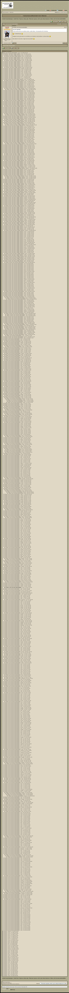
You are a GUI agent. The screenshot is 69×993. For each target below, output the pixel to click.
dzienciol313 (26, 117)
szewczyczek (22, 789)
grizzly (22, 677)
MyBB (7, 988)
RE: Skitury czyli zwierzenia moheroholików (13, 335)
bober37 (25, 295)
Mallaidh (22, 68)
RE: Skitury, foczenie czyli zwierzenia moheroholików (13, 261)
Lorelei (25, 294)
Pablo (22, 71)
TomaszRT (22, 743)
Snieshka (23, 793)
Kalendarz (60, 10)
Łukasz (25, 240)
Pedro (23, 56)
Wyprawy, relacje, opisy (23, 18)
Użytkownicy (53, 10)
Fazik (26, 205)
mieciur (22, 62)
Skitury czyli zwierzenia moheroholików (10, 52)
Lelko (25, 83)
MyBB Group (12, 989)
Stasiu (26, 154)
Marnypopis (23, 599)
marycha (25, 82)
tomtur (25, 274)
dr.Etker (26, 184)
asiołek (25, 99)
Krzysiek (22, 59)
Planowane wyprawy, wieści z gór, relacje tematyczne (39, 18)
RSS (26, 986)
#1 (66, 27)
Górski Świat (8, 986)
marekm (21, 366)
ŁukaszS (21, 423)
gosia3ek (25, 86)
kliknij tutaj (44, 15)
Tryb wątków (59, 23)
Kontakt (4, 986)
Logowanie (6, 12)
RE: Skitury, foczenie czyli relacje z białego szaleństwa (13, 79)
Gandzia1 (25, 92)
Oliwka (21, 813)
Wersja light (23, 986)
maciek (26, 80)
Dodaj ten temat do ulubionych (14, 983)
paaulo (19, 52)
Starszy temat (5, 45)
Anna (25, 138)
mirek (22, 686)
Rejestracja (11, 12)
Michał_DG (22, 842)
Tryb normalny (64, 23)
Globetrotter (26, 199)
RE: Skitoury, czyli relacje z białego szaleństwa (12, 53)
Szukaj (47, 10)
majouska (25, 107)
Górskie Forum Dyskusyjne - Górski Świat (10, 18)
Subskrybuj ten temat (6, 983)
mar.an (25, 264)
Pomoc (65, 10)
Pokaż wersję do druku (6, 982)
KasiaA (22, 58)
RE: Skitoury (5, 931)
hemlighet (22, 708)
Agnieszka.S (26, 244)
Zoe (21, 77)
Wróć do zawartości (18, 986)
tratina (21, 871)
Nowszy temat (12, 45)
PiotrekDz (22, 427)
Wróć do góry (12, 986)
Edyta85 (25, 223)
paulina (21, 577)
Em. (21, 687)
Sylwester (25, 93)
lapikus (21, 378)
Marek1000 (23, 678)
